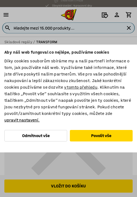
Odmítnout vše (36, 135)
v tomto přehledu (80, 87)
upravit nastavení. (22, 120)
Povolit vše (101, 135)
